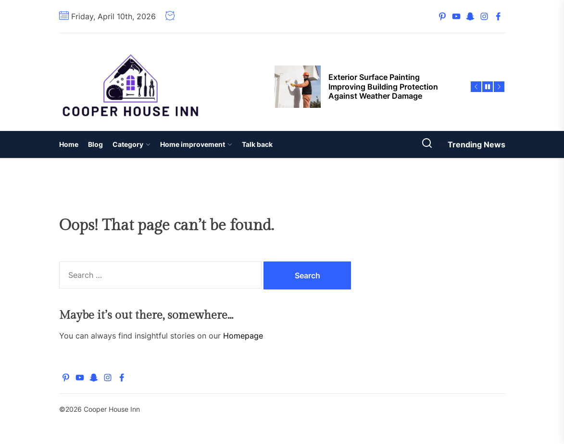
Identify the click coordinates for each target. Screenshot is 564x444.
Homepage (243, 335)
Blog (95, 144)
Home (68, 144)
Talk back (257, 144)
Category (131, 144)
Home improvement (196, 144)
